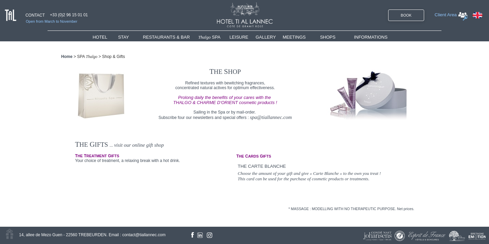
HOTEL (101, 37)
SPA (209, 37)
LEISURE (239, 37)
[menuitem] (105, 37)
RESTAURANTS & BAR (166, 37)
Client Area (446, 14)
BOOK (406, 15)
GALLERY (266, 37)
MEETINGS (294, 37)
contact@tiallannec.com (144, 234)
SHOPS (328, 37)
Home (66, 56)
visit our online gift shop (139, 145)
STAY (123, 37)
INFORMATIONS (370, 37)
